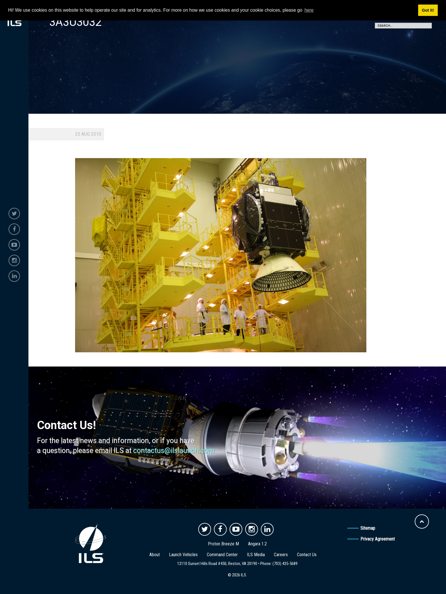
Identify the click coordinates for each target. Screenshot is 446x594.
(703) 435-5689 (285, 563)
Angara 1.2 (257, 544)
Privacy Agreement (377, 539)
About (154, 554)
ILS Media (256, 554)
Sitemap (367, 528)
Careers (281, 554)
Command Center (222, 554)
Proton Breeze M (223, 544)
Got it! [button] (428, 10)
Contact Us (307, 554)
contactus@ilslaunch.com (173, 450)
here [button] (308, 10)
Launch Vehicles (183, 554)
